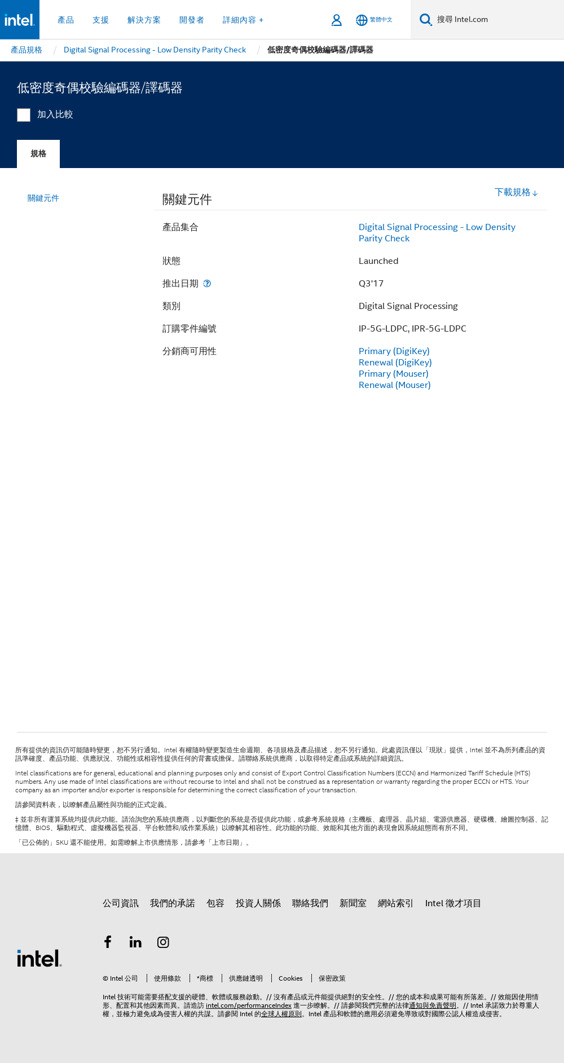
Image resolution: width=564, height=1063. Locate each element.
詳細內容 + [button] (243, 20)
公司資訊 (121, 903)
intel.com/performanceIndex (249, 1005)
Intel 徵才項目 (453, 903)
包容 (215, 903)
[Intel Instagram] (163, 944)
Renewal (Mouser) (395, 385)
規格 (38, 153)
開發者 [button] (192, 20)
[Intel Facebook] (107, 944)
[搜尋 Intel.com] (498, 20)
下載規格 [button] (517, 192)
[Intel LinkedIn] (136, 944)
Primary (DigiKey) (394, 351)
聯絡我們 (310, 903)
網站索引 (396, 903)
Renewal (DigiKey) (395, 362)
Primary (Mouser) (394, 374)
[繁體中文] (374, 20)
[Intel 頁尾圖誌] (39, 957)
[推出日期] (207, 283)
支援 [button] (100, 20)
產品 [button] (66, 20)
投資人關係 (258, 903)
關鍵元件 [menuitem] (43, 198)
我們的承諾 (172, 903)
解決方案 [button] (144, 20)
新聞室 (353, 903)
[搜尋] (426, 19)
